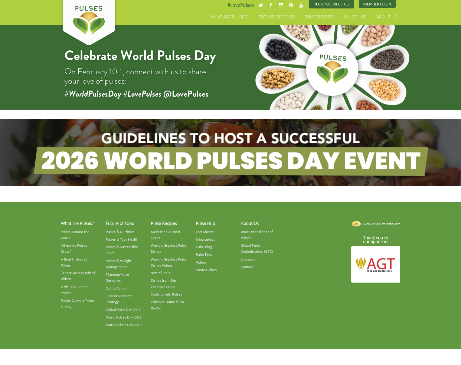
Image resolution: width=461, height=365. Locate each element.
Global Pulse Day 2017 (124, 312)
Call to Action (116, 291)
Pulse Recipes (320, 17)
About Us (386, 17)
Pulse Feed (204, 256)
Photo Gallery (206, 272)
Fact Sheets (205, 233)
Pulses (89, 23)
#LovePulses (238, 5)
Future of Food (277, 17)
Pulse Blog (204, 248)
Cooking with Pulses (167, 297)
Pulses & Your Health (122, 241)
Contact (247, 269)
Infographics (205, 241)
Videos (201, 264)
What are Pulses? (229, 17)
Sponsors (248, 261)
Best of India (161, 275)
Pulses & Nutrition (120, 233)
